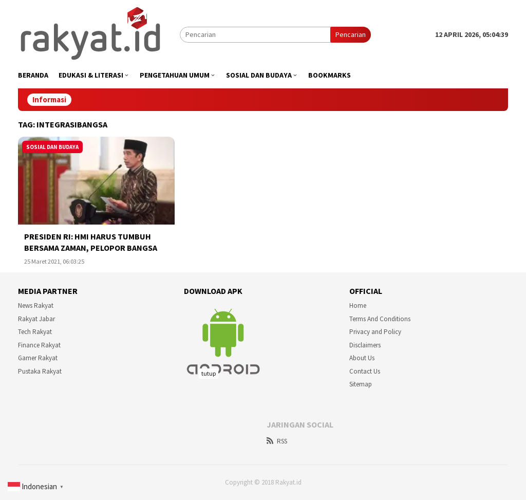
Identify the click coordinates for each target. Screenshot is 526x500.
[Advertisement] (263, 432)
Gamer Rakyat (38, 358)
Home (357, 305)
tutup (208, 373)
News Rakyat (35, 305)
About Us (361, 358)
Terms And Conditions (379, 318)
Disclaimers (365, 345)
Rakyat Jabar (36, 318)
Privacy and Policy (375, 331)
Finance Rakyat (39, 345)
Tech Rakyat (35, 331)
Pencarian (350, 34)
